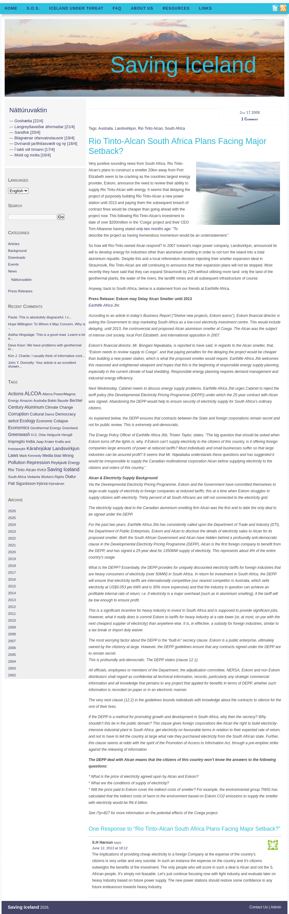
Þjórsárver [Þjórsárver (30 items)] (57, 483)
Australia (105, 128)
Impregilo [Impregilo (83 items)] (16, 441)
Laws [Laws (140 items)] (13, 455)
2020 (12, 552)
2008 (12, 634)
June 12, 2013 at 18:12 (109, 848)
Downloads (16, 257)
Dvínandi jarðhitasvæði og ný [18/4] (45, 143)
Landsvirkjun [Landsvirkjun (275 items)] (66, 448)
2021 (12, 545)
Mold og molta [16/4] (32, 155)
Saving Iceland (183, 64)
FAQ (117, 8)
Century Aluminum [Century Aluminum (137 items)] (26, 407)
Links (205, 8)
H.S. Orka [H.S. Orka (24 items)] (38, 435)
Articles (14, 244)
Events (13, 264)
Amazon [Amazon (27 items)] (26, 400)
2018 (12, 566)
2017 (12, 572)
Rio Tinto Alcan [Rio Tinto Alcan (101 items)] (22, 469)
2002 (12, 675)
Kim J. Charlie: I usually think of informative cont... (46, 356)
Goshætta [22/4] (28, 120)
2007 (12, 641)
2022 (12, 538)
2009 (12, 627)
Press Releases (20, 291)
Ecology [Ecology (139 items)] (27, 420)
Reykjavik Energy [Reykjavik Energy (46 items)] (65, 463)
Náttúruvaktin (28, 110)
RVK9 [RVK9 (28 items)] (41, 470)
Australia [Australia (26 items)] (40, 400)
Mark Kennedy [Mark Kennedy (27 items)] (30, 455)
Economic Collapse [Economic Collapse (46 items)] (52, 421)
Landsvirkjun (125, 128)
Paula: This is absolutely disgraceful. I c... (40, 317)
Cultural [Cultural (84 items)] (37, 414)
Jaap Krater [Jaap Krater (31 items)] (45, 441)
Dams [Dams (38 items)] (49, 414)
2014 (12, 593)
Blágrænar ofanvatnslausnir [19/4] (44, 138)
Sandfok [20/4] (27, 132)
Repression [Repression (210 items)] (38, 462)
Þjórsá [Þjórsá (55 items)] (42, 483)
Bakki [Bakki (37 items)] (52, 400)
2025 (12, 518)
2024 (12, 525)
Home (11, 8)
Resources (176, 8)
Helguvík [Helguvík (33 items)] (53, 435)
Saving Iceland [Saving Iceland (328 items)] (63, 469)
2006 (12, 648)
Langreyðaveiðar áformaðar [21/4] (44, 126)
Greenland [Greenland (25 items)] (70, 428)
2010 (12, 620)
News (12, 271)
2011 (12, 613)
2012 (12, 607)
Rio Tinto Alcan (150, 128)
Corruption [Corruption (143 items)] (18, 413)
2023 (12, 531)
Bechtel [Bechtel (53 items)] (76, 400)
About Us (142, 8)
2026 (12, 511)
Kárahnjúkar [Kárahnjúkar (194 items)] (39, 448)
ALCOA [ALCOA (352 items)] (33, 393)
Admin (276, 907)
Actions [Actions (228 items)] (16, 393)
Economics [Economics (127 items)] (18, 427)
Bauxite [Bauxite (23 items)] (63, 400)
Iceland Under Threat (76, 8)
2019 (12, 559)
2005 (12, 655)
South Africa (175, 128)
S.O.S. (33, 8)
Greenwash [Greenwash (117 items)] (19, 434)
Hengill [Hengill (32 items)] (67, 435)
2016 (12, 579)
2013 (12, 600)
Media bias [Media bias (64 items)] (51, 455)
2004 (12, 661)
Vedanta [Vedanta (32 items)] (33, 477)
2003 (12, 668)
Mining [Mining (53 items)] (68, 455)
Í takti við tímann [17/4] (34, 149)
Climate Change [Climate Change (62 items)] (59, 407)
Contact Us (259, 907)
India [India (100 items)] (30, 441)
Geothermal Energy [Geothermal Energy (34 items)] (45, 428)
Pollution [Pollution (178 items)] (16, 462)
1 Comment (249, 119)
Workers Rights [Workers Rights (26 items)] (52, 477)
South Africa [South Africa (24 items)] (17, 477)
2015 (12, 586)
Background (17, 251)
